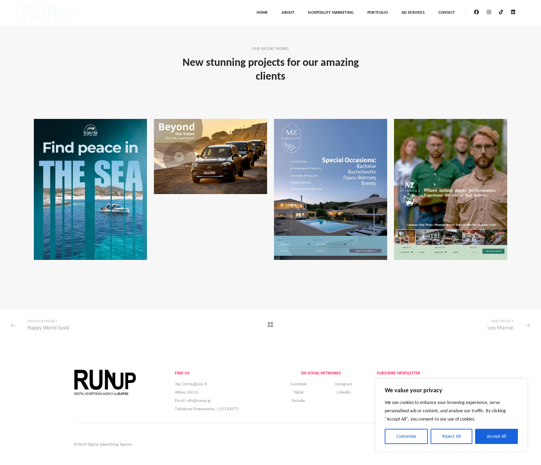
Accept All (496, 436)
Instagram (343, 384)
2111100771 (228, 408)
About (288, 12)
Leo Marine (500, 327)
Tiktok (298, 392)
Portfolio (377, 12)
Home (262, 12)
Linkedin (344, 392)
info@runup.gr (199, 400)
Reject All (451, 436)
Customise (406, 436)
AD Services (413, 12)
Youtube (298, 400)
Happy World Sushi (48, 327)
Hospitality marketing (331, 12)
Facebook (298, 384)
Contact (447, 12)
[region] (451, 415)
